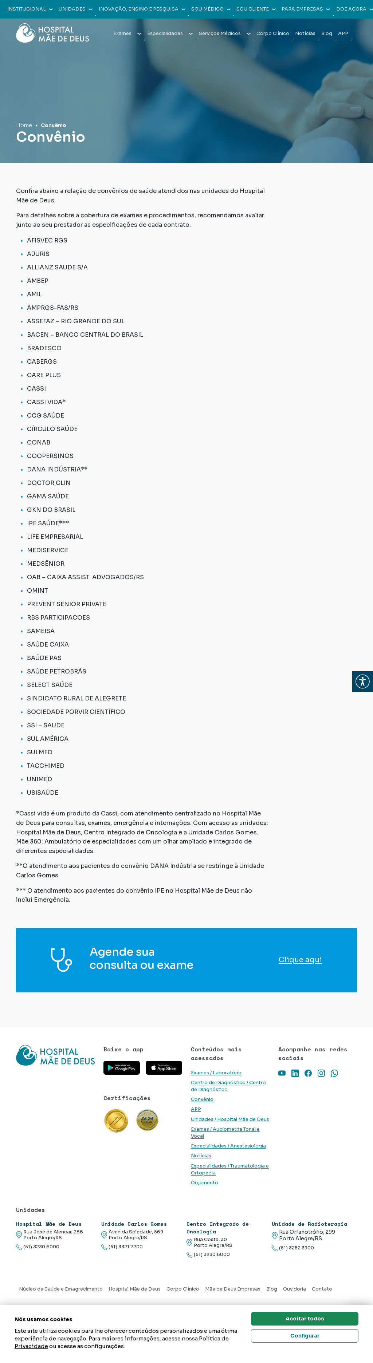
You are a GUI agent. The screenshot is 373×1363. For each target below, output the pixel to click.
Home (24, 125)
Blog (326, 33)
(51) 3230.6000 (37, 1247)
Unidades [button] (76, 9)
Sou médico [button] (211, 9)
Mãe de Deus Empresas (232, 1289)
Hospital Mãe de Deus (135, 1289)
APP (343, 33)
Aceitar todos (305, 1318)
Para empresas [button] (306, 9)
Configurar (304, 1335)
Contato (322, 1289)
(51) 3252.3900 (293, 1248)
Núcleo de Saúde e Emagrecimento (61, 1289)
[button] (362, 681)
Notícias (305, 33)
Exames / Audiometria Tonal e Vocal (225, 1132)
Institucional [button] (30, 9)
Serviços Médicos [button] (225, 33)
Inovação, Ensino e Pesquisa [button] (142, 9)
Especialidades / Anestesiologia (228, 1146)
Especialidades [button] (170, 33)
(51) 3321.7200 (122, 1247)
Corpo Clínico (272, 33)
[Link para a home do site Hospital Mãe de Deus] (55, 1055)
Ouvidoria (294, 1289)
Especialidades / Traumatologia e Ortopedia (230, 1169)
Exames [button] (127, 33)
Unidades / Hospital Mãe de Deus (230, 1119)
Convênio (202, 1099)
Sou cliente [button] (256, 9)
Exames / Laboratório (216, 1073)
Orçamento (204, 1183)
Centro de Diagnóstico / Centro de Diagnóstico (228, 1086)
